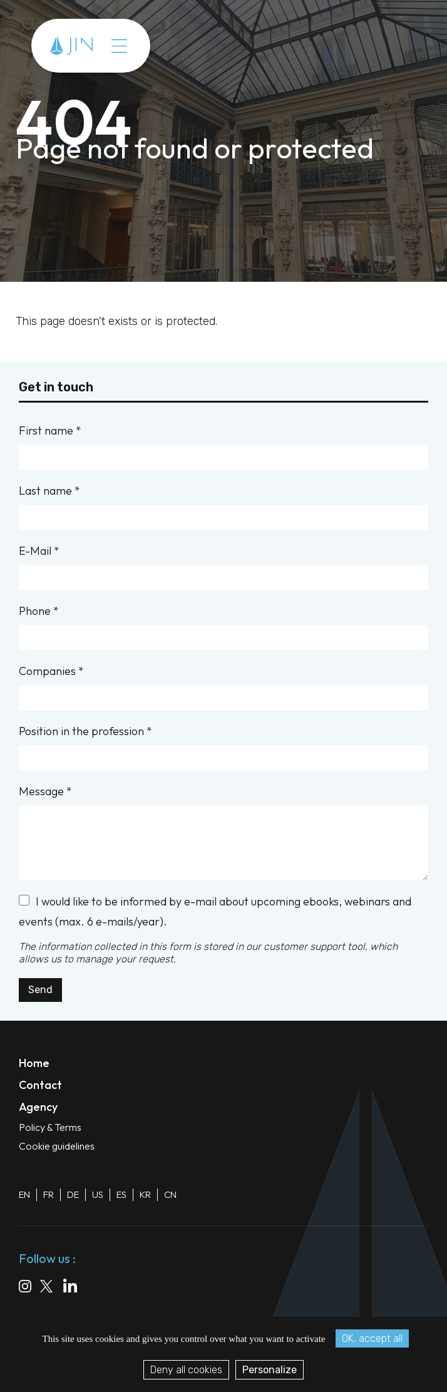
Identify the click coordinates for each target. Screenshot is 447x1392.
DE (73, 1194)
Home (34, 1063)
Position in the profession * (223, 747)
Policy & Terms (50, 1127)
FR (48, 1194)
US (97, 1194)
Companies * (223, 687)
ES (121, 1194)
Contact (40, 1085)
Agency (38, 1107)
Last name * (223, 506)
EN (24, 1194)
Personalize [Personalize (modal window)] (269, 1370)
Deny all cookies (186, 1370)
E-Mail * (223, 567)
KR (145, 1194)
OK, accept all (372, 1338)
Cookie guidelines (57, 1146)
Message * (223, 832)
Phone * (223, 627)
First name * (223, 446)
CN (170, 1194)
